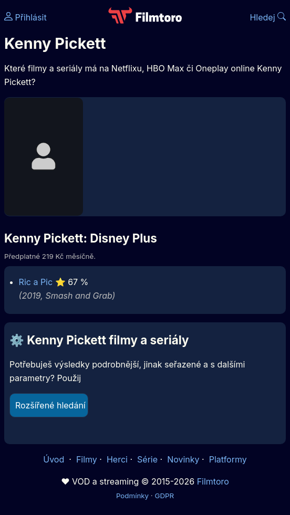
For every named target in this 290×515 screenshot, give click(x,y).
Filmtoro (213, 481)
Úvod (54, 459)
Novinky (183, 459)
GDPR (164, 495)
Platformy (228, 459)
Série (147, 459)
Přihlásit (25, 17)
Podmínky (132, 495)
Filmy (86, 459)
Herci (117, 459)
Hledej (268, 17)
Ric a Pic (36, 282)
